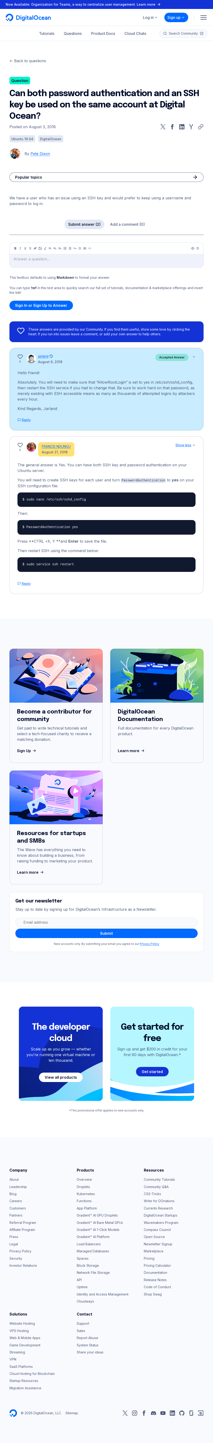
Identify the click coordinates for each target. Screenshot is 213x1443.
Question (19, 80)
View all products (61, 1073)
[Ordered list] (70, 248)
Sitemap (71, 1409)
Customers (17, 1204)
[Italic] (20, 248)
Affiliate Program (22, 1226)
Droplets (83, 1183)
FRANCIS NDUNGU (52, 445)
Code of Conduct (157, 1283)
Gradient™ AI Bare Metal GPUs (100, 1219)
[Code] (90, 248)
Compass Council (157, 1226)
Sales (81, 1327)
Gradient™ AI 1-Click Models (98, 1226)
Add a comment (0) (127, 224)
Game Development (24, 1341)
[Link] (35, 248)
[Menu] (203, 17)
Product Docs (103, 33)
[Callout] (80, 248)
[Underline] (25, 248)
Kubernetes (86, 1190)
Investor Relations (23, 1261)
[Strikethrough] (30, 248)
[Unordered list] (65, 248)
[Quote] (75, 248)
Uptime (82, 1283)
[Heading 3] (60, 248)
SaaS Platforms (21, 1363)
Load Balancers (89, 1240)
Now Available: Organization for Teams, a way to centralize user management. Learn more (84, 4)
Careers (15, 1197)
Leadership (18, 1183)
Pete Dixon (40, 153)
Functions (84, 1197)
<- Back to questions (27, 60)
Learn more (131, 746)
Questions (73, 33)
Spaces (83, 1254)
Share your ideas (90, 1348)
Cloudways (85, 1297)
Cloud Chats (135, 33)
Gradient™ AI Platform (93, 1233)
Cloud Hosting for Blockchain (32, 1370)
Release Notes (155, 1276)
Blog (13, 1190)
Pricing (149, 1254)
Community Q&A (156, 1183)
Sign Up (27, 746)
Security (15, 1254)
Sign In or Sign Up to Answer (41, 305)
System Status (87, 1341)
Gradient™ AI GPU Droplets (97, 1211)
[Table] (85, 248)
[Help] (198, 248)
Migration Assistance (25, 1384)
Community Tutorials (159, 1175)
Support (83, 1319)
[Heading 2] (55, 248)
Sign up (176, 17)
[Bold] (15, 248)
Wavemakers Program (161, 1219)
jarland (43, 356)
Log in (150, 17)
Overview (84, 1175)
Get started (152, 1067)
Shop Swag (153, 1290)
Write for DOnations (159, 1197)
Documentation (155, 1269)
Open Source (154, 1233)
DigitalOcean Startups (160, 1211)
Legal (13, 1240)
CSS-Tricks (152, 1190)
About (14, 1175)
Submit (106, 929)
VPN (12, 1355)
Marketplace (153, 1247)
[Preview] (193, 248)
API (79, 1276)
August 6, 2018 (50, 362)
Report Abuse (87, 1334)
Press (13, 1233)
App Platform (87, 1204)
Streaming (17, 1348)
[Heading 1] (50, 248)
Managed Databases (93, 1247)
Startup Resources (23, 1377)
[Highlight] (45, 248)
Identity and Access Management (102, 1290)
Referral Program (22, 1219)
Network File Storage (93, 1269)
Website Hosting (22, 1319)
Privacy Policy (149, 940)
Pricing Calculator (157, 1261)
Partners (15, 1211)
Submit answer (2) (84, 224)
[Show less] (194, 356)
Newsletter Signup (158, 1240)
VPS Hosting (19, 1327)
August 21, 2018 (51, 450)
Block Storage (88, 1261)
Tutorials (46, 33)
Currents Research (158, 1204)
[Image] (40, 248)
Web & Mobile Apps (24, 1334)
